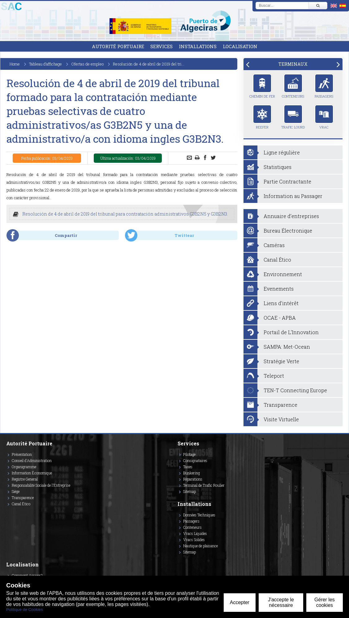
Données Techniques (199, 514)
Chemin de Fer (262, 86)
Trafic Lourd (293, 116)
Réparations (192, 479)
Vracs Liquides (195, 533)
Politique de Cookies (24, 609)
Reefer (262, 116)
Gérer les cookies (324, 602)
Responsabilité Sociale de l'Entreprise (41, 485)
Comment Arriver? (27, 575)
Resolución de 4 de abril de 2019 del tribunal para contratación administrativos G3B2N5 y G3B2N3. (125, 214)
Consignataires (195, 460)
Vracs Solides (194, 539)
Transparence (23, 497)
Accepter (239, 602)
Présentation (22, 454)
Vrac (324, 116)
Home (15, 64)
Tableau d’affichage (45, 64)
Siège (15, 491)
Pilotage (189, 454)
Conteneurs (293, 86)
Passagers (324, 86)
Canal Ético (21, 503)
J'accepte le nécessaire (281, 602)
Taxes (187, 466)
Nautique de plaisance (200, 545)
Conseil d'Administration (32, 460)
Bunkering (191, 472)
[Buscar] (317, 5)
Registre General (25, 479)
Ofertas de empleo (87, 64)
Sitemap (189, 491)
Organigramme (24, 466)
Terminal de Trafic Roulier (204, 485)
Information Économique (32, 472)
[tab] (293, 64)
